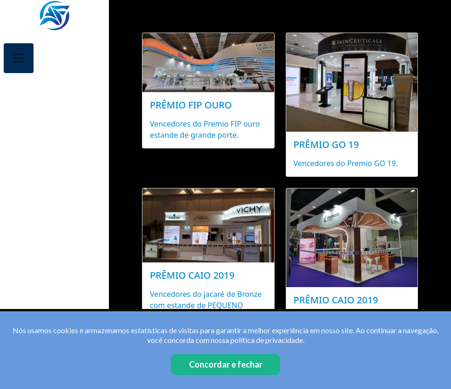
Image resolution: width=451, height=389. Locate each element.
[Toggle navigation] (19, 58)
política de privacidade (266, 339)
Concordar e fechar (226, 364)
